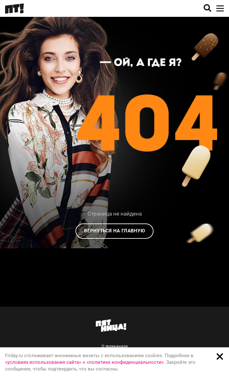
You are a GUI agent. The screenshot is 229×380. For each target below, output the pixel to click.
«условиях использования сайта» (43, 362)
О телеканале (114, 346)
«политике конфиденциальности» (125, 362)
